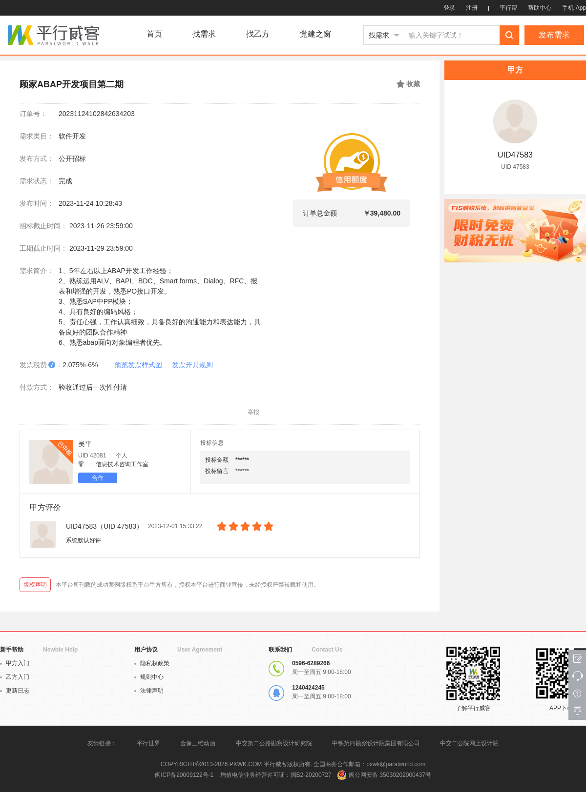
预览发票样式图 (138, 365)
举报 (253, 412)
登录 (449, 7)
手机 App (574, 7)
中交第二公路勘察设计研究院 (275, 743)
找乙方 (258, 34)
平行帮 (508, 7)
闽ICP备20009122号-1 (184, 775)
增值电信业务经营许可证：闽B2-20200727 (276, 775)
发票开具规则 (192, 365)
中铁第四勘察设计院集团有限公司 (376, 743)
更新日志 (14, 690)
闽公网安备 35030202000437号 (390, 775)
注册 (472, 7)
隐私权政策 (151, 663)
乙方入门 (14, 677)
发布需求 (554, 35)
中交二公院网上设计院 (469, 743)
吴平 (85, 444)
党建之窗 (315, 34)
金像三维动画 (197, 743)
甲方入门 (14, 663)
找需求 (204, 34)
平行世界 (148, 743)
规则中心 (149, 677)
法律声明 (149, 690)
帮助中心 (539, 7)
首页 (154, 34)
